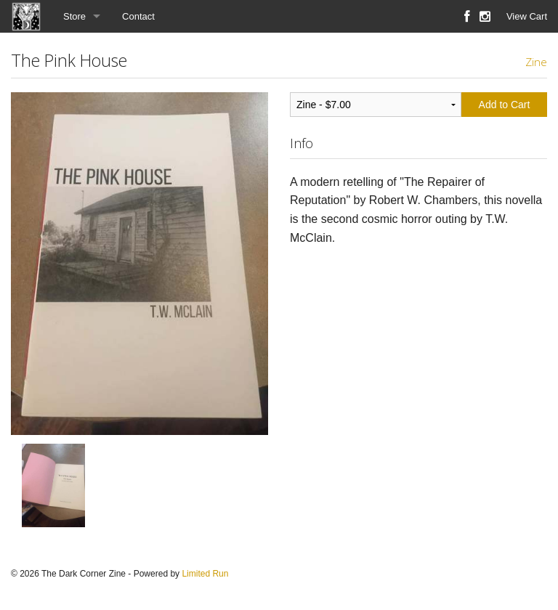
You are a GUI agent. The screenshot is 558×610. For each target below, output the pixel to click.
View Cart (526, 16)
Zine (536, 61)
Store (74, 16)
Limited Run (205, 574)
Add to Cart (504, 104)
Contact (138, 16)
